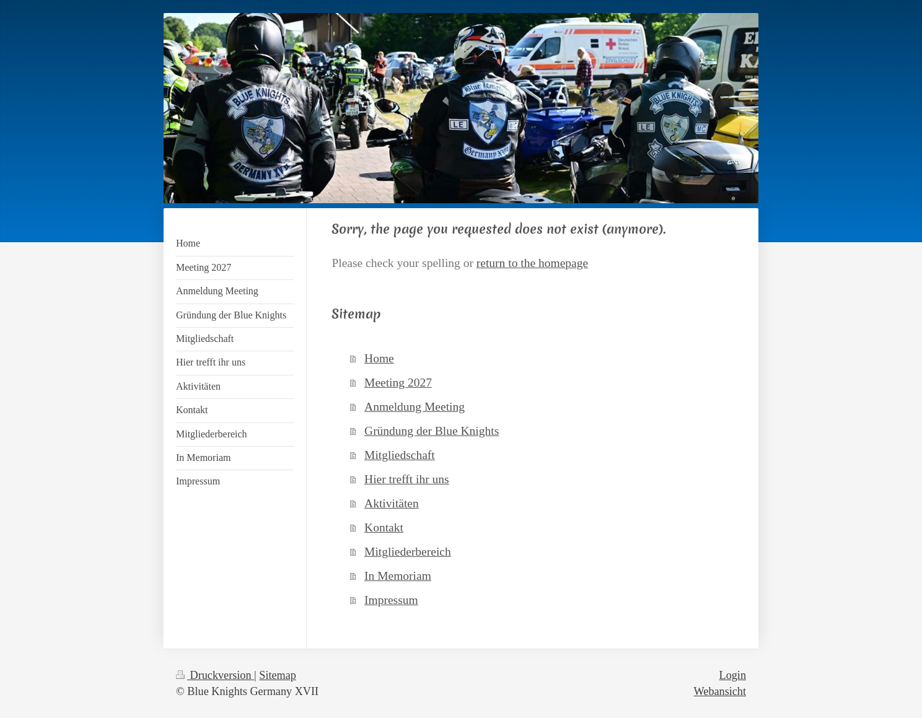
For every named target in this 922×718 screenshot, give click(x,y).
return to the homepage (532, 262)
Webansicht (720, 691)
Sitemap (277, 675)
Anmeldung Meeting (414, 406)
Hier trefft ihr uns (406, 479)
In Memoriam (397, 575)
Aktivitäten (391, 503)
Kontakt (383, 527)
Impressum (391, 599)
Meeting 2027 (398, 382)
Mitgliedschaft (399, 455)
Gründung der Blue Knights (431, 430)
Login (732, 675)
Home (379, 358)
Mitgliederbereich (407, 551)
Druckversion (215, 675)
